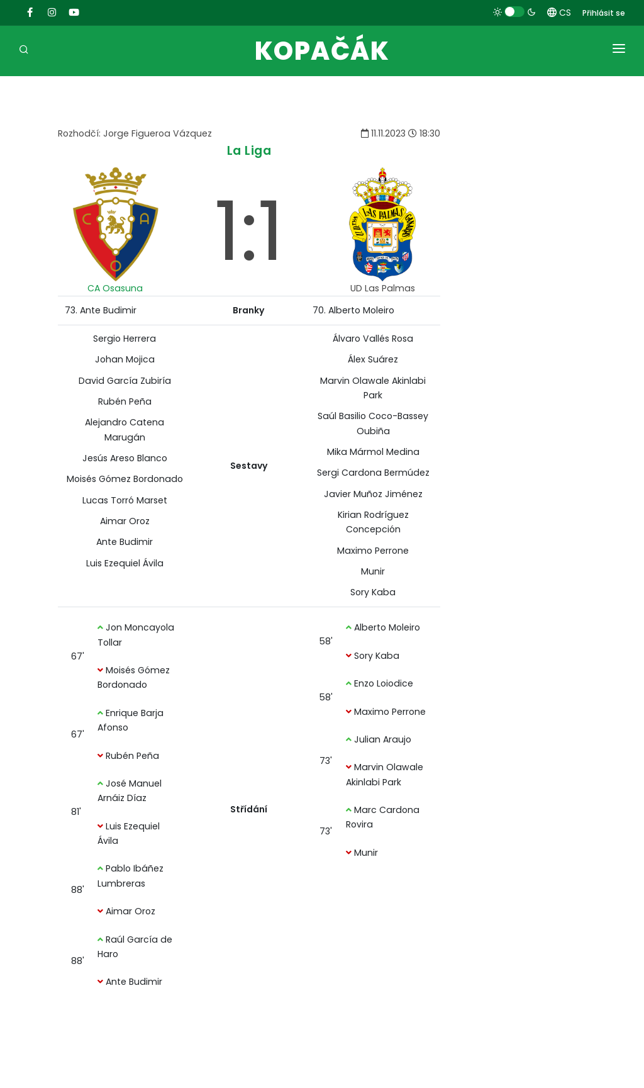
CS (559, 12)
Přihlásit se (603, 13)
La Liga (249, 150)
